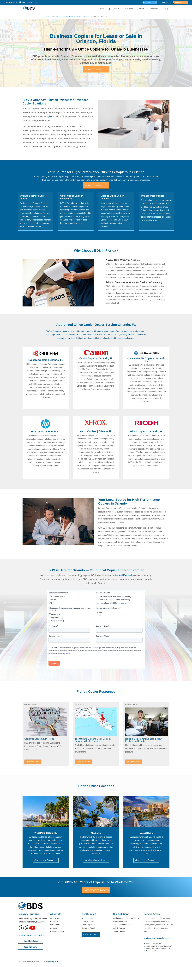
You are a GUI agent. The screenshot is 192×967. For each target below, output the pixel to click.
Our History (55, 925)
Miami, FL (149, 944)
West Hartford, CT (166, 946)
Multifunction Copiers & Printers (126, 918)
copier (48, 116)
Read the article (32, 762)
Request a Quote (181, 2)
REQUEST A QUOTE (95, 69)
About (141, 9)
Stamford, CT (165, 949)
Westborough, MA (152, 949)
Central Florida (123, 575)
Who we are (55, 918)
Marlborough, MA (151, 946)
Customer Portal (150, 2)
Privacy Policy (54, 962)
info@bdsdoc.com (32, 941)
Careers (53, 928)
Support (116, 9)
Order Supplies (88, 922)
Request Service (88, 918)
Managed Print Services (122, 925)
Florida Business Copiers (79, 16)
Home (47, 16)
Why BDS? (54, 922)
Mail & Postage (119, 928)
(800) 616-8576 (11, 2)
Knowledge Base (88, 925)
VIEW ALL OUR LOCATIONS (30, 936)
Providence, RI (151, 951)
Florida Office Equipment (60, 16)
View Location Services (44, 860)
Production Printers (121, 922)
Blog (166, 9)
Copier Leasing (119, 932)
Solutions (102, 9)
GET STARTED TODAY (96, 890)
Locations (154, 9)
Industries (129, 9)
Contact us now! (89, 935)
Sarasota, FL (158, 944)
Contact (165, 2)
